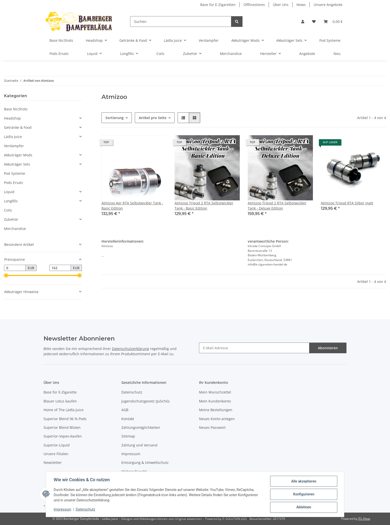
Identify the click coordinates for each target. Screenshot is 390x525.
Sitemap (128, 436)
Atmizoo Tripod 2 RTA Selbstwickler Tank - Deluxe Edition (277, 206)
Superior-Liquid (57, 445)
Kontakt (127, 418)
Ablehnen (303, 507)
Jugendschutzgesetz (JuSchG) (145, 401)
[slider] (6, 275)
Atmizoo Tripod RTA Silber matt (347, 203)
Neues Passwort (212, 427)
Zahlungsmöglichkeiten (140, 427)
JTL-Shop (364, 519)
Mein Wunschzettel (215, 392)
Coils (8, 210)
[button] (302, 21)
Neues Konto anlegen (217, 418)
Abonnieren (328, 348)
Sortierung (114, 117)
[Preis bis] (60, 268)
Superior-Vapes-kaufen (63, 436)
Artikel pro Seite (152, 117)
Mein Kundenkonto (215, 401)
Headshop (12, 118)
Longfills (11, 201)
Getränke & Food (18, 127)
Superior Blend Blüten (62, 427)
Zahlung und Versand (139, 445)
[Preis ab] (15, 268)
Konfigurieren (303, 494)
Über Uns (281, 4)
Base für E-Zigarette (60, 392)
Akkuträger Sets (17, 164)
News (301, 4)
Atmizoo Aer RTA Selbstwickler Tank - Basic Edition (132, 206)
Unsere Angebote (328, 4)
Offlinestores (254, 4)
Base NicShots (16, 109)
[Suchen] (180, 21)
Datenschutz (86, 510)
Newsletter (53, 462)
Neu (337, 53)
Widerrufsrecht (134, 471)
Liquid (9, 191)
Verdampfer (14, 145)
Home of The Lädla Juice (64, 409)
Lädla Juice (13, 136)
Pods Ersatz (13, 182)
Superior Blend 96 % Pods (65, 418)
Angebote (307, 53)
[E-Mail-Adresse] (254, 348)
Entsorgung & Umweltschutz (145, 462)
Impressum (62, 510)
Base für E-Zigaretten (218, 4)
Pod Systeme (14, 173)
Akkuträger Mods (18, 155)
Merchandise (15, 228)
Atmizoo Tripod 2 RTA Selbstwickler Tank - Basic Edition (204, 206)
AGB (124, 409)
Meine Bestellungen (215, 409)
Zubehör (11, 219)
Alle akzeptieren (303, 481)
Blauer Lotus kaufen (60, 401)
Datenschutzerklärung (130, 348)
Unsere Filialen (56, 453)
